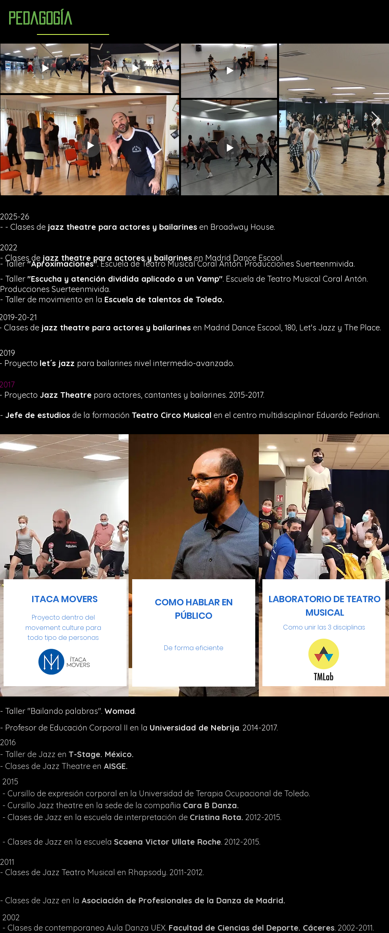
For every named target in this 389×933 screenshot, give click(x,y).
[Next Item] (375, 119)
